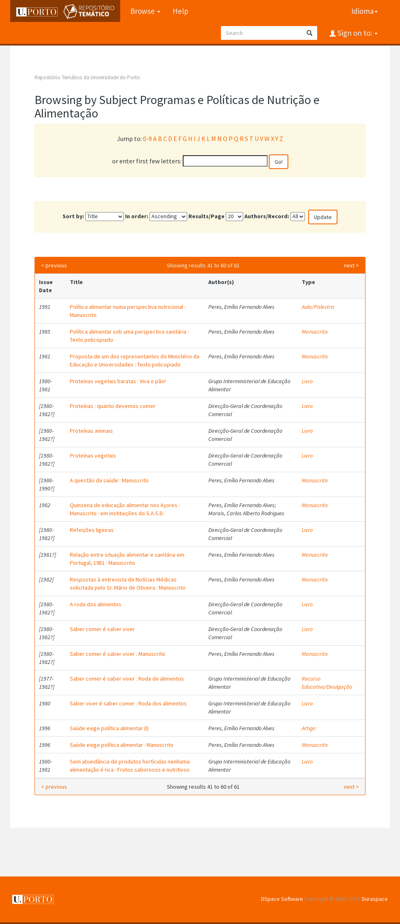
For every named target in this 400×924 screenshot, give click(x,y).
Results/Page (206, 216)
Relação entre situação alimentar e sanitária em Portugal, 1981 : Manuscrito (127, 558)
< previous (54, 265)
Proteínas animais (91, 430)
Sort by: (73, 216)
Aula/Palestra (318, 306)
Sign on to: (357, 33)
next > (351, 265)
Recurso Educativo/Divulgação (327, 682)
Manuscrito (315, 331)
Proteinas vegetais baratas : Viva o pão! (118, 381)
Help (180, 11)
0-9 (147, 138)
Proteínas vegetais (93, 455)
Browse (145, 11)
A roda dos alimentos (95, 604)
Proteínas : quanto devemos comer (113, 406)
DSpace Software (282, 898)
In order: (136, 216)
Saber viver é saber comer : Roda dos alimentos (128, 703)
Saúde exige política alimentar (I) (109, 728)
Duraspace (375, 898)
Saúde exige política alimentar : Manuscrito (121, 744)
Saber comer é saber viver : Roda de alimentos (127, 678)
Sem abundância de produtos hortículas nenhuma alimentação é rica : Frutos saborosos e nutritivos (130, 765)
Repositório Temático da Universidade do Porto (87, 77)
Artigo (309, 728)
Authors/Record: (266, 216)
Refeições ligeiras (92, 530)
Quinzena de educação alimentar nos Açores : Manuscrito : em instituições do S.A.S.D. (125, 509)
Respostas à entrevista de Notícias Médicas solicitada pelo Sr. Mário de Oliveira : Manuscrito (128, 583)
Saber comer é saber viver (102, 629)
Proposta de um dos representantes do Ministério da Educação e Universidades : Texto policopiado (134, 360)
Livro (307, 381)
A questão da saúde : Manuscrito (109, 480)
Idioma (364, 11)
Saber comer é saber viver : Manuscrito (117, 653)
